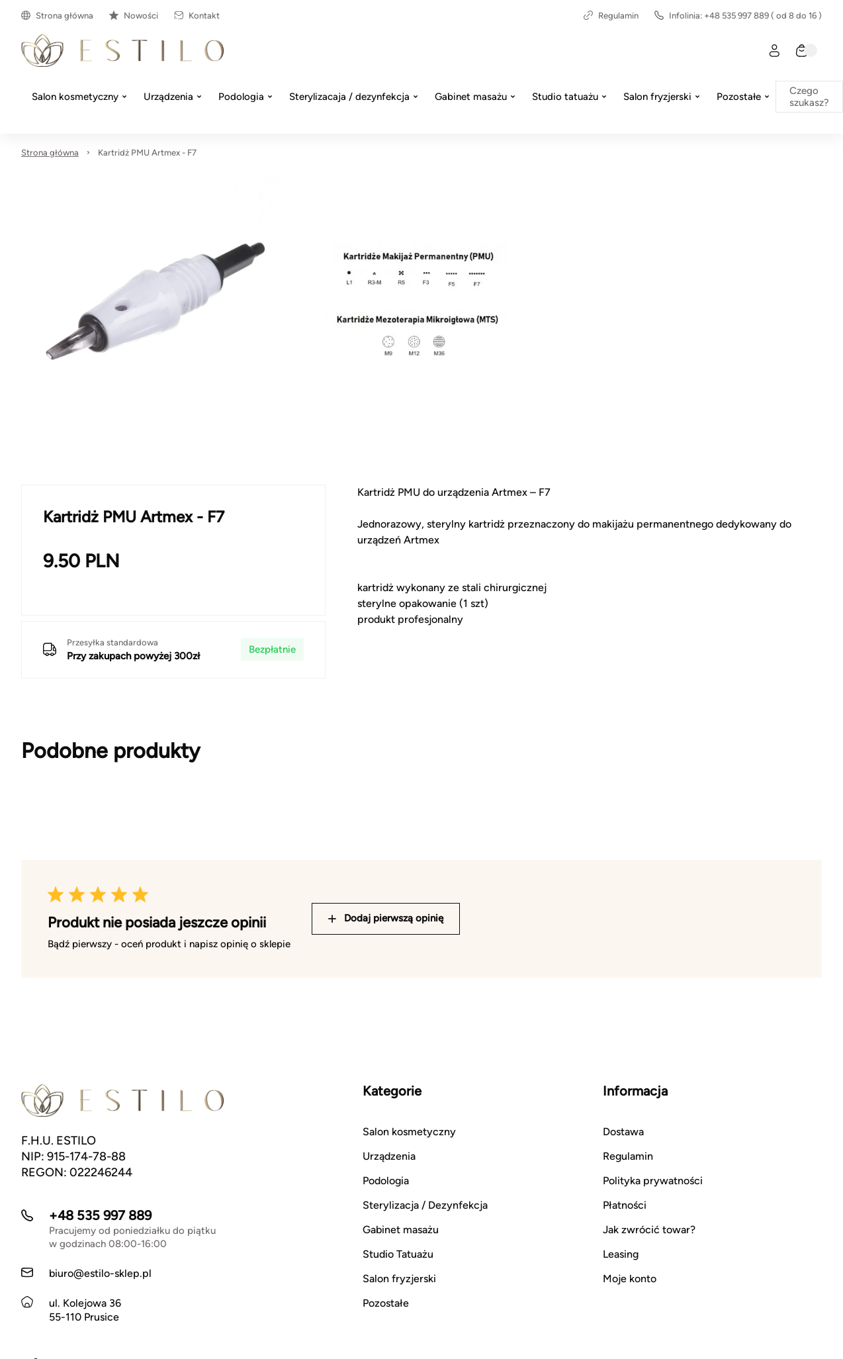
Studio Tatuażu (398, 1254)
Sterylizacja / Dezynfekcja (425, 1205)
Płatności (624, 1205)
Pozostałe (386, 1303)
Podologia (386, 1180)
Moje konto (629, 1278)
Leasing (621, 1254)
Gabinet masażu (401, 1229)
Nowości (133, 16)
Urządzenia (389, 1156)
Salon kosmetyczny (409, 1131)
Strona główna (57, 16)
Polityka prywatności (653, 1180)
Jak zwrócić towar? (649, 1229)
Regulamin (611, 16)
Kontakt (197, 16)
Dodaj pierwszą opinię (385, 918)
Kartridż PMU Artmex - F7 (147, 153)
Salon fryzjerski (399, 1278)
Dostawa (623, 1131)
